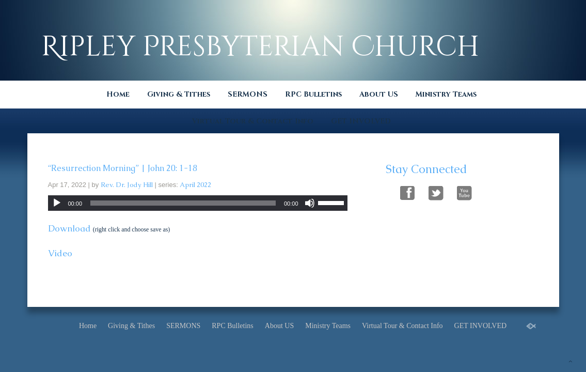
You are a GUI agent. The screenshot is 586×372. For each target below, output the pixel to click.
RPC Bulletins (313, 94)
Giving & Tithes (178, 94)
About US (378, 94)
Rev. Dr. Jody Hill (127, 184)
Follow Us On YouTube (464, 191)
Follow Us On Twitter (436, 191)
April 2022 (195, 184)
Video (60, 253)
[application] (197, 203)
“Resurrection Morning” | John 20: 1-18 (122, 168)
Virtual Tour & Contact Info (252, 121)
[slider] (183, 203)
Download (69, 228)
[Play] (57, 203)
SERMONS (247, 94)
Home (118, 94)
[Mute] (310, 203)
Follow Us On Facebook (407, 191)
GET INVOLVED (361, 121)
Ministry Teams (446, 94)
